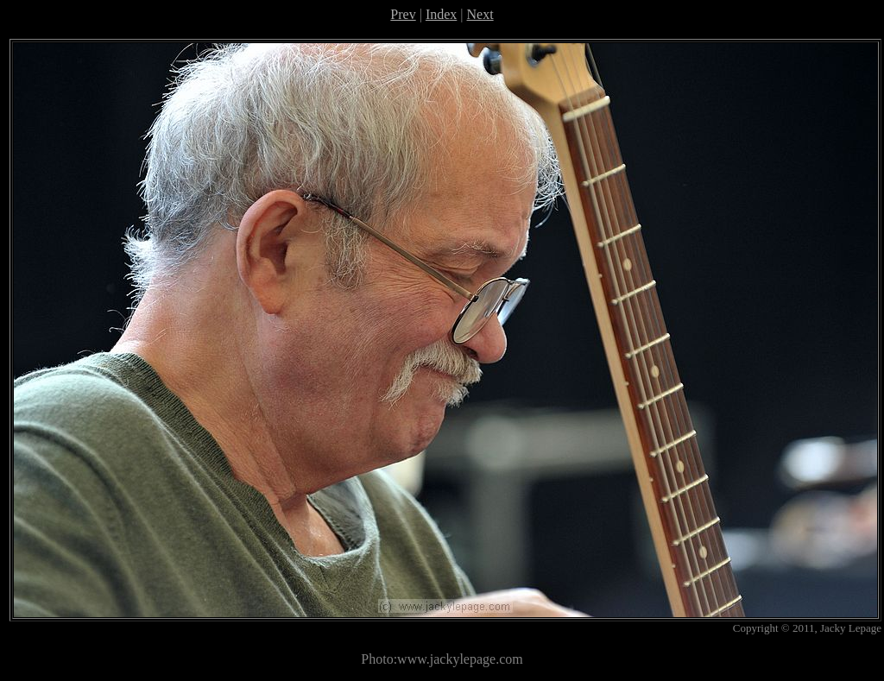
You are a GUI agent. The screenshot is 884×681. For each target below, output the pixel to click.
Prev (402, 14)
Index (441, 14)
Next (480, 14)
